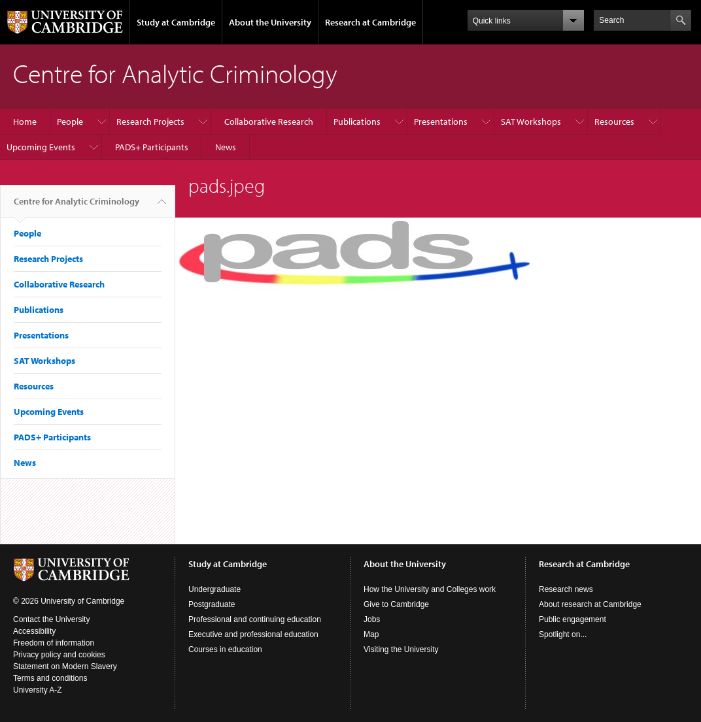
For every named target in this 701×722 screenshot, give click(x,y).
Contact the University (51, 619)
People (70, 121)
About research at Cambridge (590, 604)
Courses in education (225, 649)
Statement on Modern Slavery (65, 666)
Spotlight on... (563, 634)
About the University (270, 22)
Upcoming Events (41, 147)
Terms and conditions (50, 678)
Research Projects (150, 121)
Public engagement (572, 619)
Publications (357, 121)
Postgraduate (211, 604)
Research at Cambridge (370, 22)
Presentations (441, 121)
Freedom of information (53, 643)
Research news (566, 589)
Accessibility (34, 631)
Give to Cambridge (396, 604)
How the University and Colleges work (430, 589)
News (225, 147)
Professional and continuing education (254, 619)
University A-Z (37, 690)
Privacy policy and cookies (59, 654)
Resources (614, 121)
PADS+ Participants (151, 147)
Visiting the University (401, 649)
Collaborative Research (268, 121)
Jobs (372, 619)
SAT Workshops (531, 121)
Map (371, 634)
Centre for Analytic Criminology (76, 206)
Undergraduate (214, 589)
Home (25, 121)
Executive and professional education (253, 634)
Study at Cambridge (176, 22)
